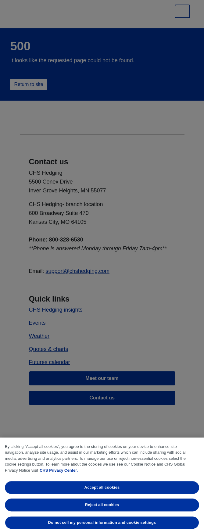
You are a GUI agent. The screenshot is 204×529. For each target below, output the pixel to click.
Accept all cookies (102, 487)
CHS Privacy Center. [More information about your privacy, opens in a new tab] (59, 470)
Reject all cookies (102, 505)
